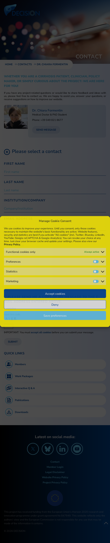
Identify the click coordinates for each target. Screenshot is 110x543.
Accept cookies (55, 294)
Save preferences (55, 315)
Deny (55, 304)
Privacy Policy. (12, 244)
